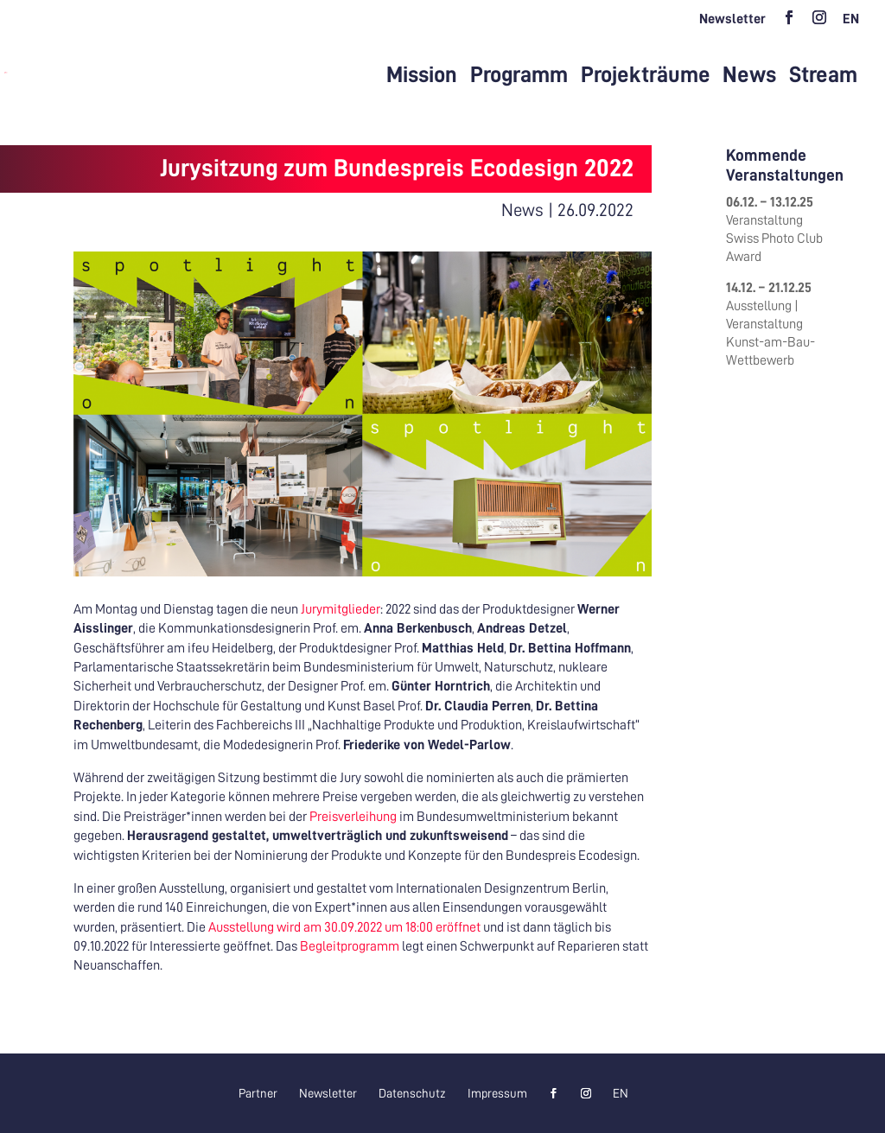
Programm (519, 75)
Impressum (497, 1093)
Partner (258, 1093)
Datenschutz (412, 1093)
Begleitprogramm (349, 946)
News (749, 75)
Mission (421, 75)
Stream (823, 75)
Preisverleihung (353, 817)
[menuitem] (851, 24)
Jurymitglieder (340, 609)
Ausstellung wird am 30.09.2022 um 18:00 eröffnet (344, 927)
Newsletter (732, 19)
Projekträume (645, 75)
